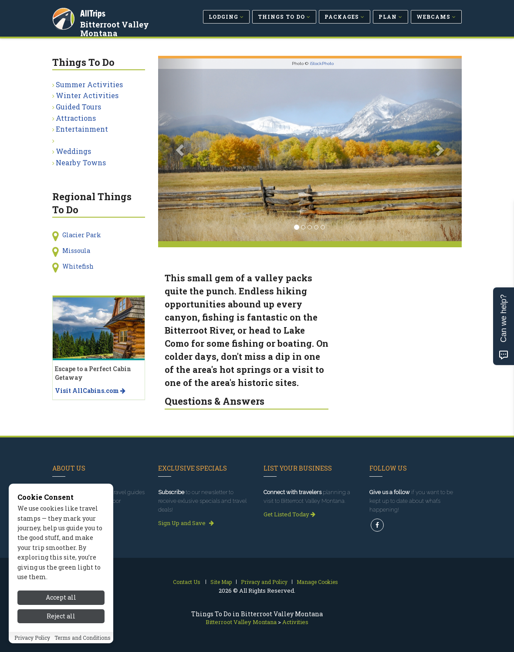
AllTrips (93, 12)
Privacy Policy (32, 638)
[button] (181, 149)
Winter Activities (87, 95)
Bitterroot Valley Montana (115, 28)
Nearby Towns (81, 162)
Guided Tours (78, 106)
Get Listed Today (289, 514)
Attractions (76, 118)
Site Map (221, 581)
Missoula (76, 250)
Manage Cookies (317, 581)
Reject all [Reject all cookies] (61, 616)
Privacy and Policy (264, 581)
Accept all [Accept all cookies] (61, 598)
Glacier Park (81, 235)
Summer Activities (89, 84)
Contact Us (186, 581)
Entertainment (82, 128)
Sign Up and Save (186, 523)
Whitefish (78, 266)
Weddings (73, 151)
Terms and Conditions (82, 638)
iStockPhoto (322, 63)
